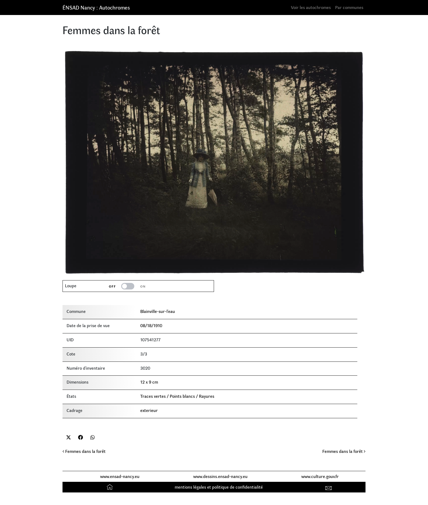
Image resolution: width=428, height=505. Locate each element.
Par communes (349, 7)
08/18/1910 (151, 325)
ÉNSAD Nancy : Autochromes (96, 7)
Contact (329, 487)
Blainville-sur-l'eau (157, 311)
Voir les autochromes (311, 7)
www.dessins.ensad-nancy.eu (220, 476)
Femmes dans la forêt (84, 451)
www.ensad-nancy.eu (119, 476)
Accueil (110, 487)
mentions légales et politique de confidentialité (219, 487)
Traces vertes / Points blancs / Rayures (177, 396)
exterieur (149, 410)
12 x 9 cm (149, 382)
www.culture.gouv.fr (320, 476)
